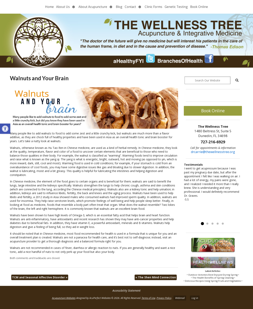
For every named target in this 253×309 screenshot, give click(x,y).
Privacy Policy (164, 298)
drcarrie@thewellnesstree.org (213, 152)
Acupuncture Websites (64, 298)
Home (49, 7)
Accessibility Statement (126, 290)
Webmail (180, 298)
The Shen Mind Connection (155, 277)
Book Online (199, 7)
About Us (63, 7)
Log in (195, 298)
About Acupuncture (92, 7)
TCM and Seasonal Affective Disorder (39, 277)
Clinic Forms (153, 7)
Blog (119, 7)
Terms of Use (148, 298)
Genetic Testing (176, 7)
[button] (5, 129)
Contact (130, 7)
